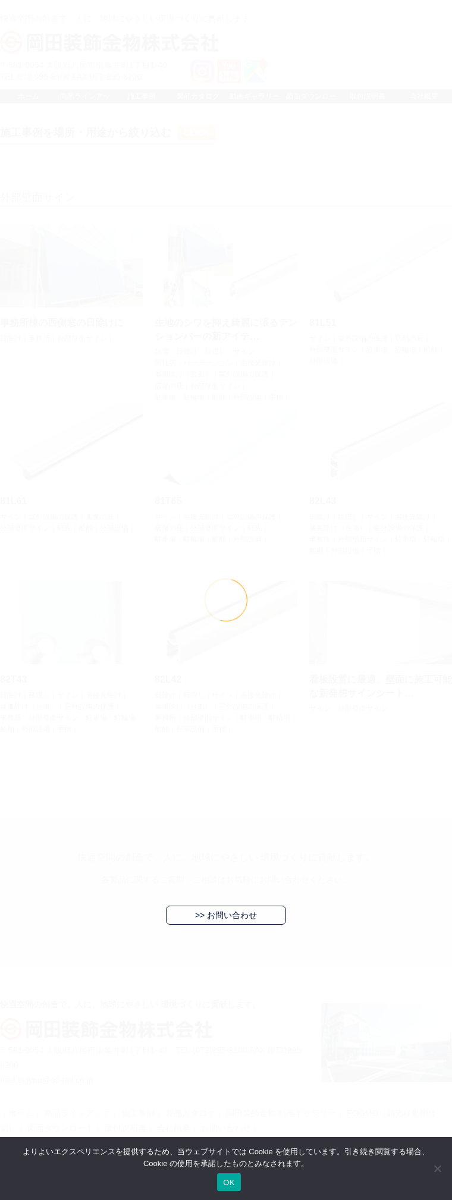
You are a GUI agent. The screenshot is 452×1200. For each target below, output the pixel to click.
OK (228, 1182)
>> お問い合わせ (226, 915)
